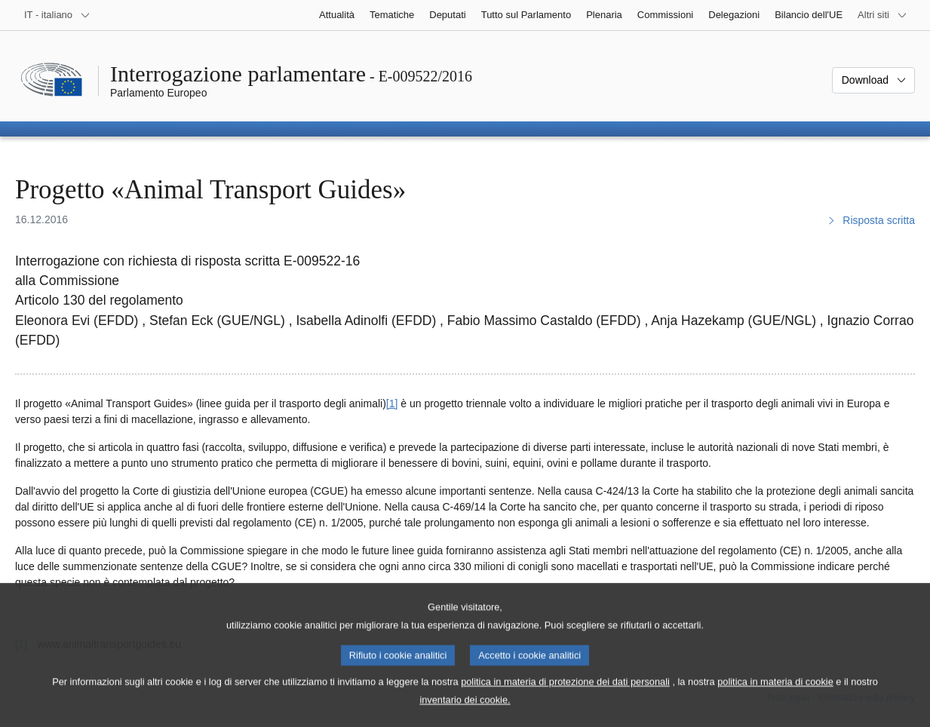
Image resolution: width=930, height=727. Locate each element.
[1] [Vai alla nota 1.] (392, 403)
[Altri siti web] (882, 15)
